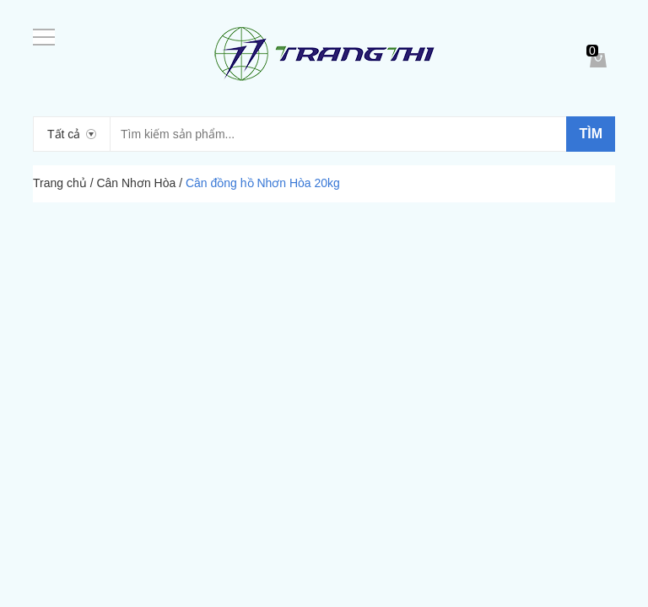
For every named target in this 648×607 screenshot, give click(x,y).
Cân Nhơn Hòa (136, 183)
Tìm (590, 133)
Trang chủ (60, 183)
